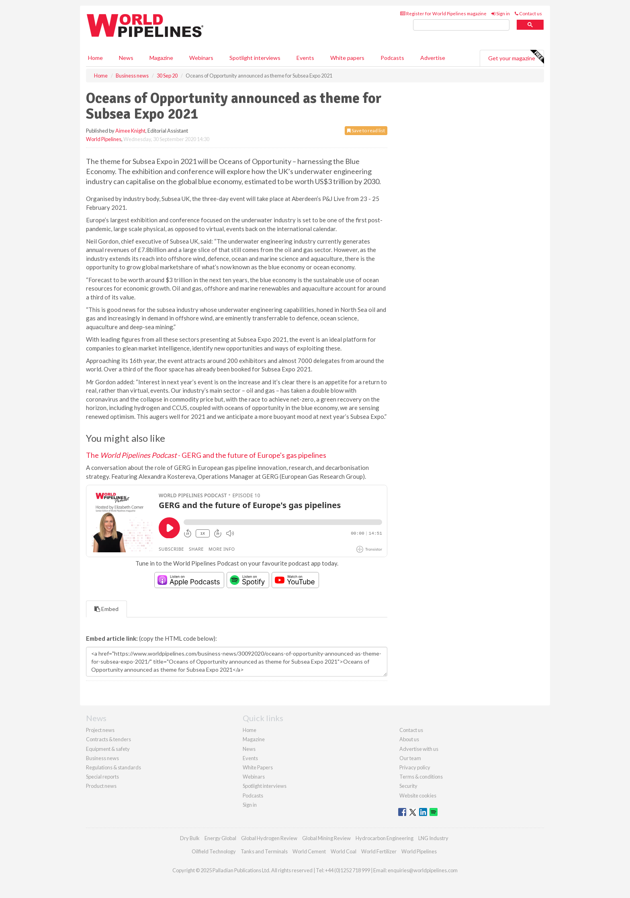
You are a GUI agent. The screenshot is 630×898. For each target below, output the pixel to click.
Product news (101, 786)
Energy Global (220, 838)
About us (409, 739)
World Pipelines (103, 139)
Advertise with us (418, 749)
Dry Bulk (190, 838)
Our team (410, 758)
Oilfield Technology (214, 851)
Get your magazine (516, 57)
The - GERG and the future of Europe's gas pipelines (206, 455)
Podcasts (392, 57)
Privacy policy (414, 767)
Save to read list (366, 130)
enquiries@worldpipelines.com (423, 870)
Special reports (102, 776)
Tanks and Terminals (264, 851)
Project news (100, 730)
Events (305, 57)
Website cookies (417, 795)
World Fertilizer (379, 851)
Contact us (528, 13)
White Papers (258, 767)
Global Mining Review (326, 838)
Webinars (201, 57)
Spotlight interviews (254, 57)
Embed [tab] (106, 608)
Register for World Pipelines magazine (443, 13)
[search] (461, 25)
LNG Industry (433, 838)
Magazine (161, 57)
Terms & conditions (421, 776)
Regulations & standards (113, 767)
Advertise (432, 57)
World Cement (309, 851)
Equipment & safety (108, 749)
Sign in (500, 13)
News (249, 749)
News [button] (126, 57)
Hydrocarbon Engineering (384, 838)
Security (408, 786)
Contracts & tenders (108, 739)
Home (95, 57)
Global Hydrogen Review (269, 838)
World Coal (343, 851)
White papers (347, 57)
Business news (102, 758)
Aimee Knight (130, 130)
